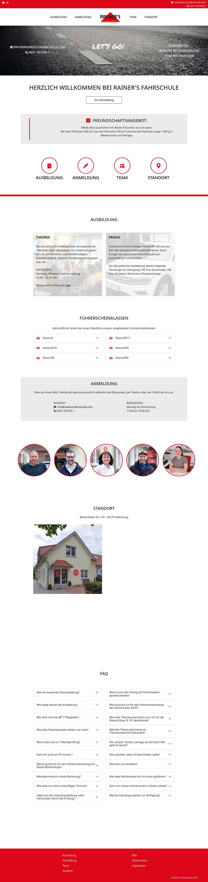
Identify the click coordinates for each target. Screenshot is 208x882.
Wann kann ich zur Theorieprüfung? (58, 742)
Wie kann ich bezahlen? (123, 764)
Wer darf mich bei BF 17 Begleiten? (58, 717)
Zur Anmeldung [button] (104, 100)
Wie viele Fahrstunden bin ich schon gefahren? (137, 776)
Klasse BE (45, 358)
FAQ (134, 855)
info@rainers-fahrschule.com (73, 407)
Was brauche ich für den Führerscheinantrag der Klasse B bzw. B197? (136, 706)
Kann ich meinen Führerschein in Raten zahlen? (138, 786)
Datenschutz (139, 860)
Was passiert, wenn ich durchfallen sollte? (134, 754)
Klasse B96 (119, 358)
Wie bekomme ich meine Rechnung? (59, 776)
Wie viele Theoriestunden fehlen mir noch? (63, 730)
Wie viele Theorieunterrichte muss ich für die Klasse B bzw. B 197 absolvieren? (136, 718)
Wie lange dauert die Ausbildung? (57, 705)
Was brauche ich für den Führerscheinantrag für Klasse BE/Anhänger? (66, 765)
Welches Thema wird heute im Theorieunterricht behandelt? (127, 731)
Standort (151, 17)
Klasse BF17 (119, 338)
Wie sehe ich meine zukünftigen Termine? (62, 786)
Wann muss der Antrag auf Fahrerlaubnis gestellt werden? (134, 693)
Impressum (139, 865)
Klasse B (45, 338)
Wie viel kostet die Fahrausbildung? (58, 692)
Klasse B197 (47, 348)
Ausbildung (58, 17)
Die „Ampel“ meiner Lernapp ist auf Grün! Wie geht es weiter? (137, 743)
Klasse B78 (119, 348)
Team (133, 17)
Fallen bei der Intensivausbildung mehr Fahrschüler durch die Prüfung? (60, 797)
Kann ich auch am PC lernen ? (54, 754)
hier (68, 285)
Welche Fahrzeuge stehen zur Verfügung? (134, 795)
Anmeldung (83, 17)
